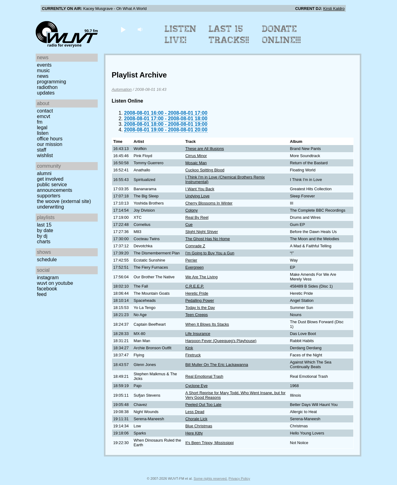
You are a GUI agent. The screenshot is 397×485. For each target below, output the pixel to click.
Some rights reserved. (210, 478)
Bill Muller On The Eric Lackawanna (216, 364)
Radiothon (47, 87)
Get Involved (50, 179)
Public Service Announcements (54, 187)
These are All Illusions (204, 148)
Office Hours (49, 138)
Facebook (47, 288)
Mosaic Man (196, 163)
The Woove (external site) (64, 201)
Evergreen (194, 267)
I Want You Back (199, 189)
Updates (46, 92)
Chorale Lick (196, 419)
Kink (189, 348)
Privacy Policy (239, 478)
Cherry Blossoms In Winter (208, 203)
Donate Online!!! (281, 34)
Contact (45, 110)
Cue (188, 224)
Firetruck (193, 355)
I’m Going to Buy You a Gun (209, 253)
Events (44, 65)
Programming (51, 81)
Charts (44, 241)
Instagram (48, 277)
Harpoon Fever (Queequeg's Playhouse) (220, 340)
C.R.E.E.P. (194, 286)
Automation (122, 89)
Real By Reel (196, 217)
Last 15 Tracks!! (229, 34)
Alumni (44, 173)
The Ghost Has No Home (207, 238)
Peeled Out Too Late (203, 404)
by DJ (42, 236)
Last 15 (44, 224)
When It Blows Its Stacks (207, 324)
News (42, 76)
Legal (42, 127)
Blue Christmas (198, 426)
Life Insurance (197, 333)
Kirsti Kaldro (334, 8)
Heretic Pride (196, 293)
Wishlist (45, 155)
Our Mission (49, 144)
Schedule (47, 259)
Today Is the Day (200, 307)
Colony (191, 210)
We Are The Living (201, 277)
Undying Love (197, 196)
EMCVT (43, 116)
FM (39, 122)
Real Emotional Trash (204, 376)
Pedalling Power (199, 300)
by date (45, 230)
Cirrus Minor (196, 155)
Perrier (191, 260)
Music (43, 70)
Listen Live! (181, 34)
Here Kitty (194, 433)
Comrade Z (195, 246)
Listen (42, 133)
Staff (41, 149)
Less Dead (194, 411)
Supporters (48, 195)
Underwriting (50, 206)
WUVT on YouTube (55, 283)
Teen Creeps (196, 314)
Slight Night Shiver (201, 231)
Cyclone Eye (196, 385)
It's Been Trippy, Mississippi (209, 442)
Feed (42, 294)
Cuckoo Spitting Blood (204, 170)
